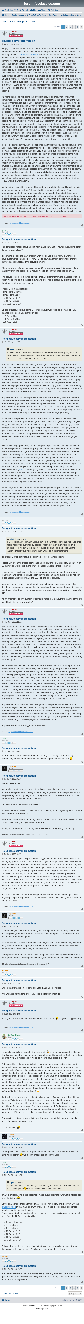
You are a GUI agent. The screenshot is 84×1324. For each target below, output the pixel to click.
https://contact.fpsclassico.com (21, 223)
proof (21, 469)
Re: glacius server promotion (19, 239)
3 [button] (70, 26)
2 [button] (66, 26)
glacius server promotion (19, 21)
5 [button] (77, 26)
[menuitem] (17, 10)
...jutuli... (13, 1183)
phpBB (33, 1306)
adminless (14, 539)
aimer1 (13, 349)
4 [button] (74, 26)
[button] (81, 27)
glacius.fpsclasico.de (28, 54)
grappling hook (9, 1207)
